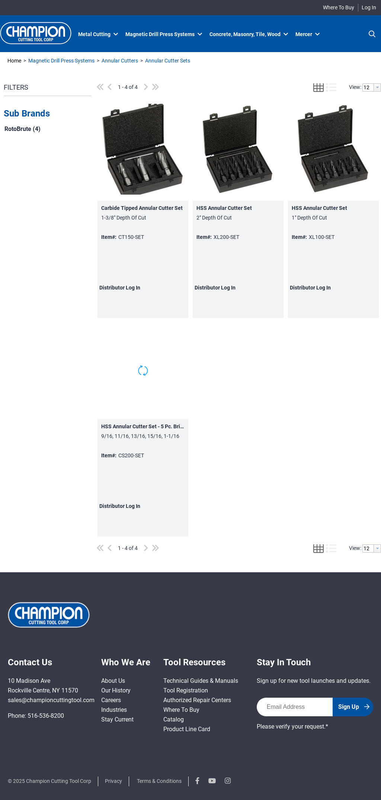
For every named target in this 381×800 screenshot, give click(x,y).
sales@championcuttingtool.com (51, 700)
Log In (369, 7)
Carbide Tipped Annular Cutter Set (142, 208)
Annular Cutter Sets (167, 61)
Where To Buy (338, 7)
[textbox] (368, 87)
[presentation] (313, 746)
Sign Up (353, 706)
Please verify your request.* (292, 726)
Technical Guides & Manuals (200, 680)
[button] (46, 113)
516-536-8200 (46, 715)
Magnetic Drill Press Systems (61, 61)
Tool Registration (185, 690)
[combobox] (371, 87)
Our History (116, 690)
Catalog (173, 719)
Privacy (113, 781)
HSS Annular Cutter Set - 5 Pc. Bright (144, 426)
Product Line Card (186, 729)
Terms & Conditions (159, 781)
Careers (111, 700)
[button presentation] (377, 87)
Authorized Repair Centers (197, 700)
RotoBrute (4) (22, 128)
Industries (114, 709)
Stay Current (117, 719)
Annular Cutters (119, 61)
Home (14, 61)
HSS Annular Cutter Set (224, 208)
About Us (113, 680)
